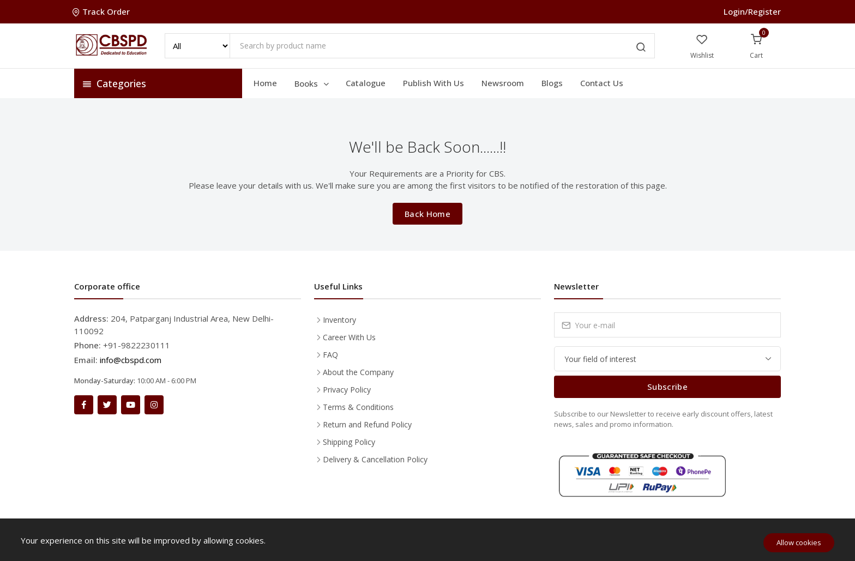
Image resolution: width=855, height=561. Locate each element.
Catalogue (366, 82)
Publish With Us (433, 82)
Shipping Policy (349, 442)
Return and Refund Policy (367, 424)
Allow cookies (798, 542)
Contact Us (601, 82)
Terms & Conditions (358, 407)
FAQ (330, 354)
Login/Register (752, 11)
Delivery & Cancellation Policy (375, 459)
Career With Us (349, 337)
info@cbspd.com (130, 359)
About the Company (358, 372)
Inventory (339, 320)
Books (312, 83)
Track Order (102, 11)
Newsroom (502, 82)
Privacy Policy (347, 389)
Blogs (552, 82)
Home (265, 82)
